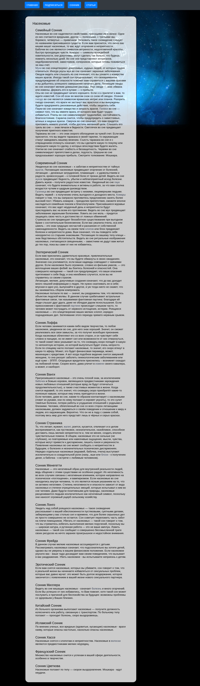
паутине (75, 305)
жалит (67, 426)
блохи (104, 454)
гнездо (39, 99)
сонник (74, 5)
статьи (91, 5)
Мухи (38, 68)
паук (117, 182)
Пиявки (103, 108)
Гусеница (40, 191)
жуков (38, 179)
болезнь (96, 588)
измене (99, 363)
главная (32, 5)
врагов (39, 169)
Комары (121, 194)
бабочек (40, 381)
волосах (116, 640)
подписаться (53, 5)
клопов (89, 228)
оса (99, 93)
